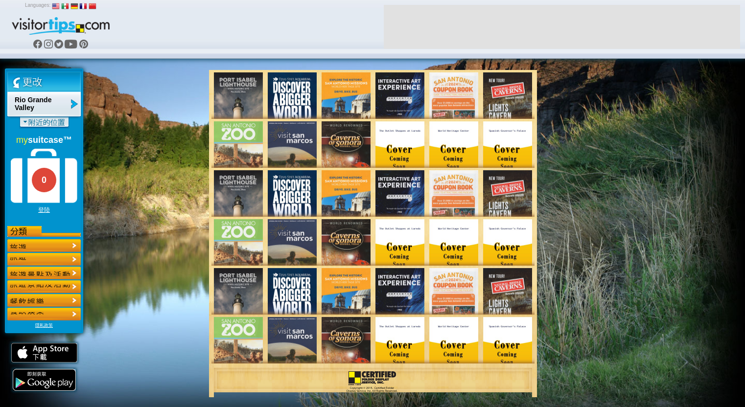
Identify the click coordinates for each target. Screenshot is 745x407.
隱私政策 (44, 325)
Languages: (37, 5)
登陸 (44, 209)
